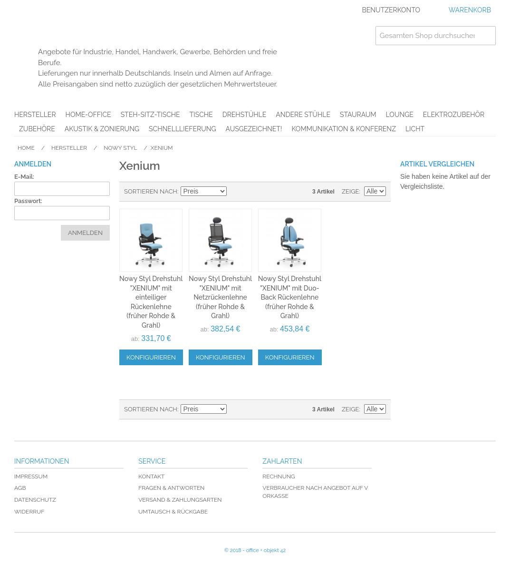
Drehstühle (244, 114)
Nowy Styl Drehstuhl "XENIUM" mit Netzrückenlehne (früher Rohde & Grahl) (220, 297)
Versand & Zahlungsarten (179, 499)
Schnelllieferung (182, 129)
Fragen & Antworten (171, 488)
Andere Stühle (303, 114)
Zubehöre (37, 129)
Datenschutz (35, 499)
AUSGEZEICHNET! (254, 129)
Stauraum (358, 114)
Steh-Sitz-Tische (150, 114)
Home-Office (88, 114)
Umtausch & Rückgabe (173, 511)
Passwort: (28, 200)
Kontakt (151, 476)
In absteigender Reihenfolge (235, 192)
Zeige (350, 191)
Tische (201, 114)
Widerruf (29, 511)
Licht (414, 129)
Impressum (31, 476)
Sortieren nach (150, 191)
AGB (20, 488)
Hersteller (35, 114)
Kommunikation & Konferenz (343, 129)
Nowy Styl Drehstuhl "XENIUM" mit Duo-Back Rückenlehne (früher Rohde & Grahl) (289, 297)
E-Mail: (24, 176)
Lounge (400, 114)
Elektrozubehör (453, 114)
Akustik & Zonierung (102, 129)
